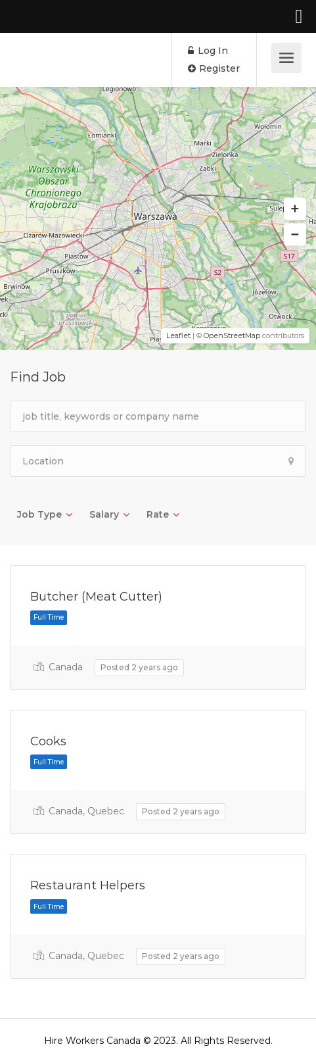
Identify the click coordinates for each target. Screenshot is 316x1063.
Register (214, 68)
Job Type (39, 514)
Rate (158, 514)
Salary (104, 514)
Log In (208, 51)
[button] (295, 209)
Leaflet (178, 335)
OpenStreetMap (232, 335)
